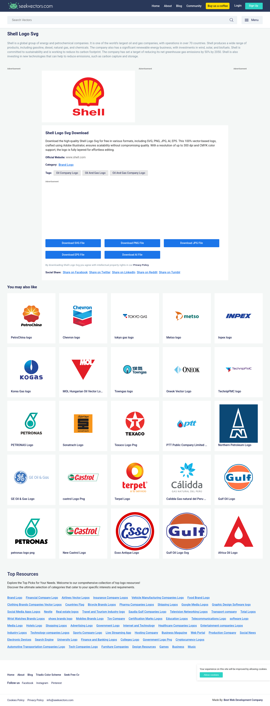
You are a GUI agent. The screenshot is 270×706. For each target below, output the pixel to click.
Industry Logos (17, 632)
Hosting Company (146, 632)
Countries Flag (74, 604)
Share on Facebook (75, 272)
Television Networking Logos (189, 611)
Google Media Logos (195, 604)
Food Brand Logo (198, 597)
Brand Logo (66, 165)
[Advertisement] (21, 125)
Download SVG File (73, 243)
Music (192, 646)
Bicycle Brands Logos (102, 604)
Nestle (48, 611)
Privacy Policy (36, 700)
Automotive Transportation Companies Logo (36, 646)
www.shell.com (76, 157)
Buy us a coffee (218, 6)
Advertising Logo (81, 625)
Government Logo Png (157, 639)
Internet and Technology (139, 625)
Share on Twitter (100, 272)
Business (178, 646)
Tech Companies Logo (83, 646)
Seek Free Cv (71, 674)
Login (238, 5)
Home (156, 6)
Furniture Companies (115, 646)
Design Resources (144, 646)
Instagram (42, 683)
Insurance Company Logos (110, 597)
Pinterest (56, 683)
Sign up (253, 5)
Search (233, 20)
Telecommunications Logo (208, 618)
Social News (248, 632)
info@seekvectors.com (60, 700)
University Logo (67, 639)
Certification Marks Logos (145, 618)
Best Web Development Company (243, 700)
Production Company (222, 632)
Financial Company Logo (42, 597)
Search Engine (44, 639)
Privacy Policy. (141, 264)
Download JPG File (191, 243)
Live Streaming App (118, 632)
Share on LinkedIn (123, 272)
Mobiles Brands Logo (90, 618)
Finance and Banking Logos (99, 639)
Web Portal (198, 632)
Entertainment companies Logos (221, 625)
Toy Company (116, 618)
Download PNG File (132, 243)
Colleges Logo (130, 639)
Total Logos (248, 611)
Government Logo (107, 625)
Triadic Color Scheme (48, 674)
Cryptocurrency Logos (190, 639)
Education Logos (177, 618)
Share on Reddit (147, 272)
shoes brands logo (60, 618)
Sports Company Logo (87, 632)
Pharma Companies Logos (136, 604)
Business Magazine (174, 632)
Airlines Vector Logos (76, 597)
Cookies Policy (15, 700)
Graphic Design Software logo (231, 604)
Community (193, 6)
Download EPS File (73, 254)
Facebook (27, 683)
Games (164, 646)
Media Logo (15, 625)
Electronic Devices (19, 639)
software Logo (239, 618)
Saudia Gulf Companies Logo (147, 611)
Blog (179, 6)
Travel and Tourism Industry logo (103, 611)
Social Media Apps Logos (23, 611)
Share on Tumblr (169, 272)
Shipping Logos (168, 604)
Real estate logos (67, 611)
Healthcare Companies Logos (177, 625)
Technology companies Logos (50, 632)
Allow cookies (211, 675)
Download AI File (132, 254)
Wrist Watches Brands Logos (26, 618)
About (168, 6)
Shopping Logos (56, 625)
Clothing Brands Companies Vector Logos (34, 604)
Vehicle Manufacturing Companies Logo (158, 597)
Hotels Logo (34, 625)
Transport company (224, 611)
